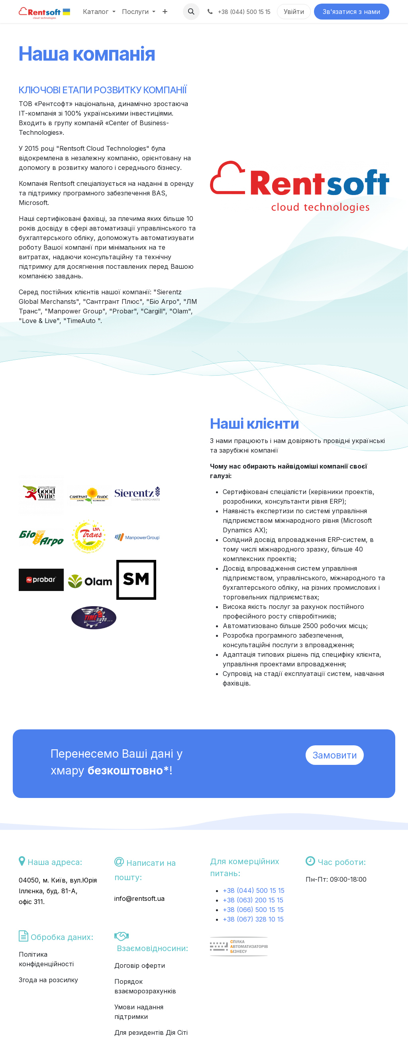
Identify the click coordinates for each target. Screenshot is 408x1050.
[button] (191, 11)
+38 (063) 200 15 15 (253, 900)
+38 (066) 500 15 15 (253, 910)
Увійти (294, 12)
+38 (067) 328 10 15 (253, 919)
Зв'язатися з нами (351, 12)
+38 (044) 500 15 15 (254, 890)
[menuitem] (99, 12)
